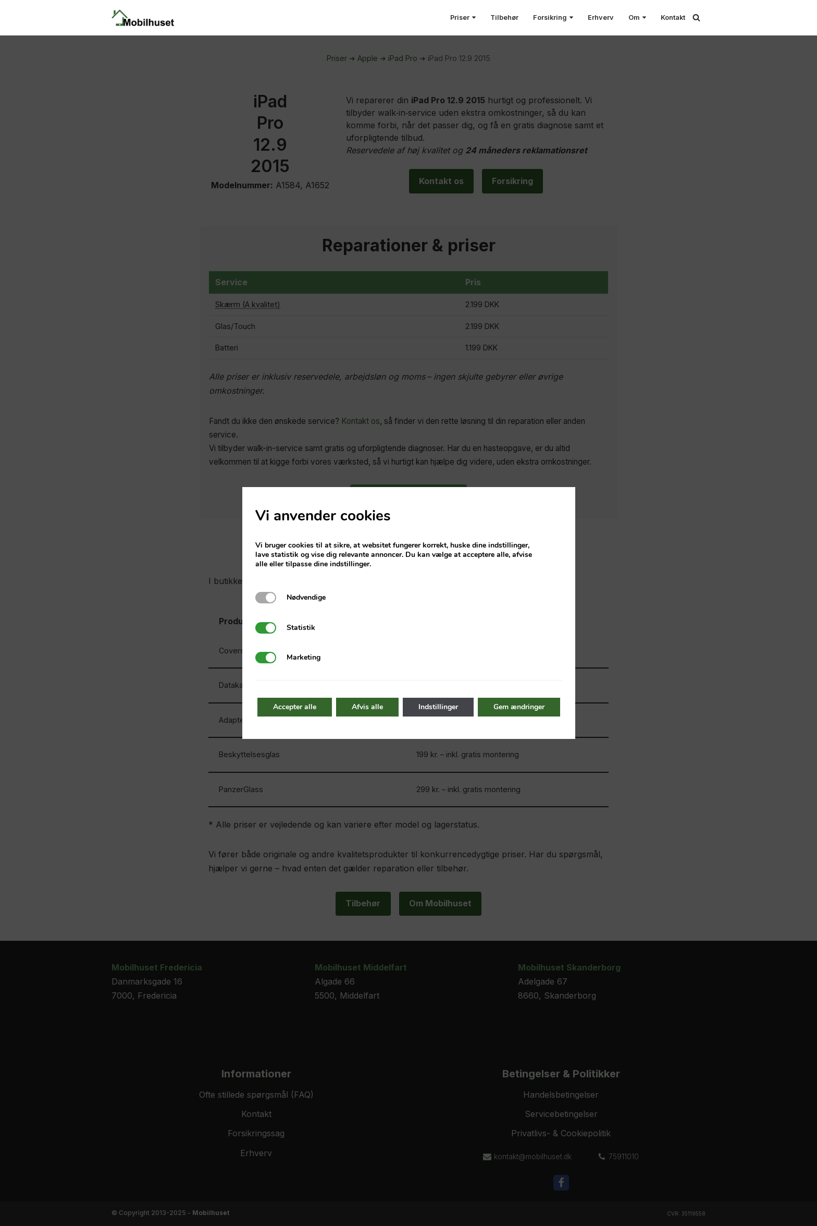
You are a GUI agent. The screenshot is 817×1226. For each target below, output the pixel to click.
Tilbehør (504, 17)
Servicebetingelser (561, 1114)
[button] (474, 17)
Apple (368, 58)
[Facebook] (561, 1183)
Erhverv (601, 17)
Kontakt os (441, 181)
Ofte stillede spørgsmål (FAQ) (256, 1094)
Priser (337, 58)
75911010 (624, 1156)
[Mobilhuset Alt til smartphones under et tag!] (143, 17)
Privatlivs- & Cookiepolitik (561, 1133)
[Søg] (696, 17)
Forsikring (512, 181)
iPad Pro (403, 58)
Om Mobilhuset (440, 903)
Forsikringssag (256, 1133)
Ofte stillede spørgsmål (409, 496)
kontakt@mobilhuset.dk (533, 1156)
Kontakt (673, 17)
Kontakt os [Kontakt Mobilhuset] (360, 421)
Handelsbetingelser (561, 1094)
